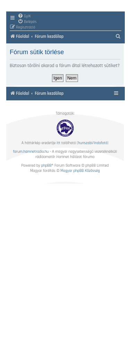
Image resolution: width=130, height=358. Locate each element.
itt (58, 142)
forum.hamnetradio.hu (31, 151)
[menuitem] (24, 16)
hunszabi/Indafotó (92, 142)
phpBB (46, 165)
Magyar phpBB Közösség (80, 170)
